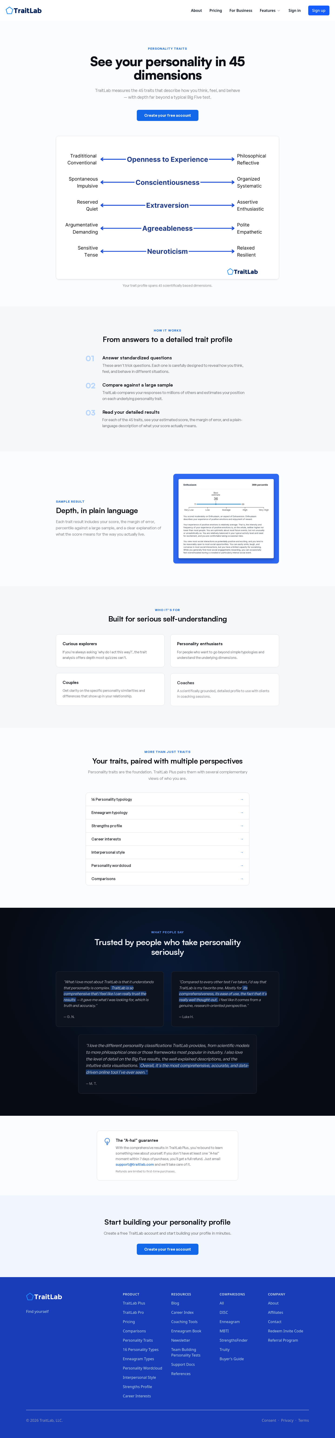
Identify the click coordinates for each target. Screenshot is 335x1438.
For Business (240, 10)
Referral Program (283, 1340)
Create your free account (167, 115)
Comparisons (134, 1331)
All (222, 1303)
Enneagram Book (186, 1331)
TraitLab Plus (134, 1303)
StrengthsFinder (234, 1340)
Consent (269, 1420)
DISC (224, 1312)
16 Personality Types (141, 1349)
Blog (175, 1303)
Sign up (318, 10)
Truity (225, 1349)
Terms (303, 1420)
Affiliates (275, 1312)
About (196, 10)
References (181, 1373)
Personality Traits (138, 1340)
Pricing (215, 10)
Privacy (287, 1420)
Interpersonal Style (139, 1377)
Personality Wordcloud (142, 1368)
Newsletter (180, 1340)
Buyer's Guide (232, 1358)
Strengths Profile (137, 1386)
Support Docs (183, 1364)
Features (270, 10)
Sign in (294, 10)
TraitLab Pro (133, 1312)
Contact (274, 1321)
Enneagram (230, 1321)
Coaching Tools (184, 1321)
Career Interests (137, 1396)
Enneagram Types (138, 1358)
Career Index (182, 1312)
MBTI (224, 1331)
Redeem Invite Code (285, 1331)
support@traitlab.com (135, 1164)
